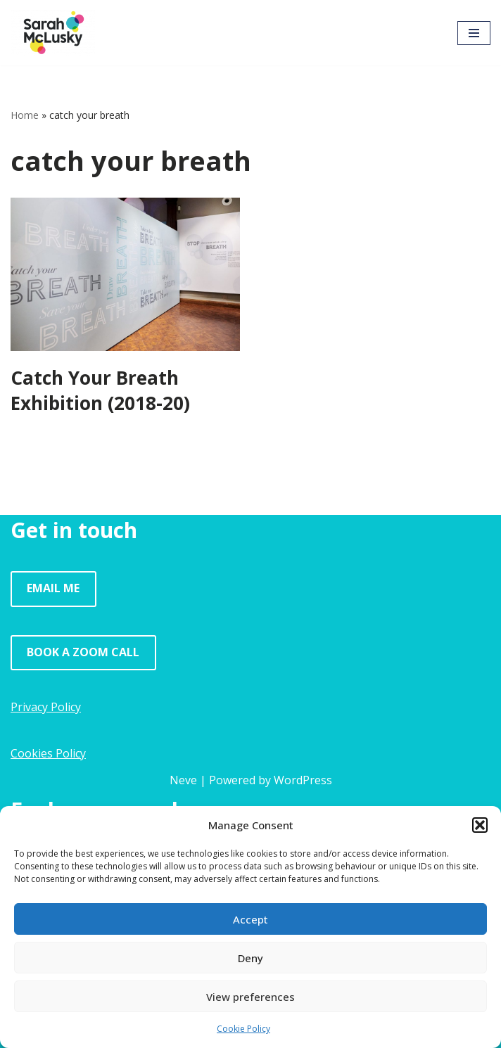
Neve (183, 780)
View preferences (250, 997)
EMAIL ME (53, 588)
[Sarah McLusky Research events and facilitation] (53, 33)
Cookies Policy (48, 753)
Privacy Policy (46, 707)
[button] (480, 825)
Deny (250, 958)
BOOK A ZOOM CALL (83, 652)
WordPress (303, 780)
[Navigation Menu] (473, 33)
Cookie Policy (243, 1029)
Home (25, 115)
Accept (250, 919)
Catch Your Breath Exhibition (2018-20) (100, 390)
